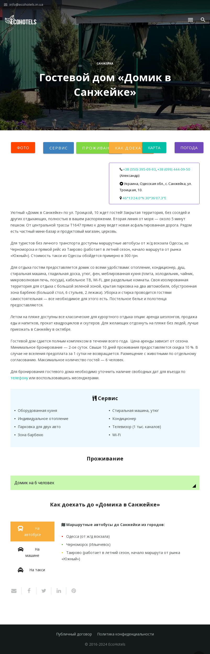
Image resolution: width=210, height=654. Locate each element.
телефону (19, 377)
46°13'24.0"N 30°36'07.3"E (144, 198)
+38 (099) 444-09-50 (173, 169)
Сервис (58, 147)
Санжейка (105, 63)
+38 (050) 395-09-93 (139, 169)
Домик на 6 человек (34, 483)
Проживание (99, 147)
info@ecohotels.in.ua (26, 4)
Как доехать (131, 147)
